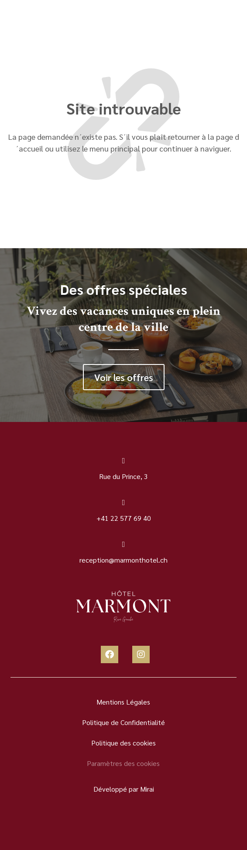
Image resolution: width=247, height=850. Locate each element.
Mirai (147, 788)
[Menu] (27, 25)
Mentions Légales (123, 701)
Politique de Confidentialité (123, 722)
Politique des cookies (123, 742)
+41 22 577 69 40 (123, 518)
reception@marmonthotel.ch (123, 559)
